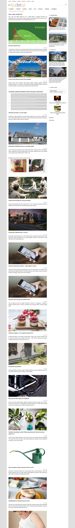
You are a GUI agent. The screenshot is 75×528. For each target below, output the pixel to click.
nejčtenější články (53, 15)
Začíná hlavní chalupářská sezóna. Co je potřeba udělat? (21, 146)
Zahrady (47, 9)
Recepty (40, 9)
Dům (30, 9)
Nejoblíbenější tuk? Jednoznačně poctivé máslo (19, 500)
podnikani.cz (14, 1)
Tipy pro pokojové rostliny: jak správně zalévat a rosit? (20, 467)
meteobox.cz (24, 1)
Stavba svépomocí (16, 157)
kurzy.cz (9, 1)
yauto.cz (33, 1)
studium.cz (28, 1)
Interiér (25, 9)
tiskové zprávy (53, 49)
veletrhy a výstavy (53, 87)
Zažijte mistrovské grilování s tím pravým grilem (19, 200)
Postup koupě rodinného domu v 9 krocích (18, 232)
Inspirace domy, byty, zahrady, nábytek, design (57, 110)
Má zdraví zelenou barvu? (14, 45)
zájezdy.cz (19, 1)
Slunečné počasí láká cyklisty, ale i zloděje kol (18, 398)
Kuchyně (18, 9)
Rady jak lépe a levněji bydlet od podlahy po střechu (57, 100)
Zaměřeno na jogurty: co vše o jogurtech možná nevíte (20, 333)
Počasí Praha (51, 120)
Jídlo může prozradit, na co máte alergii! (17, 112)
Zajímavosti (51, 117)
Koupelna (11, 9)
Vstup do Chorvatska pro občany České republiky (19, 79)
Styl (35, 9)
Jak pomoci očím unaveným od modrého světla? (19, 299)
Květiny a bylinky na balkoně (25, 157)
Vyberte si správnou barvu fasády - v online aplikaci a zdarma (22, 266)
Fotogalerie (54, 9)
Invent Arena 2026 (53, 90)
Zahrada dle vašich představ (14, 366)
